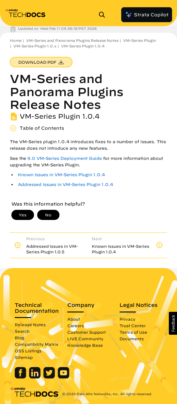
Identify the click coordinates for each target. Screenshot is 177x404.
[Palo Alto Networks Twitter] (49, 376)
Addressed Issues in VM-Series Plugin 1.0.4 (65, 184)
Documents (132, 338)
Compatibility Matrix (36, 344)
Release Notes (30, 324)
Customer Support (86, 332)
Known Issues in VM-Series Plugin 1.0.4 (61, 174)
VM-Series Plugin (139, 40)
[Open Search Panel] (104, 15)
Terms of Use (133, 332)
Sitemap (24, 357)
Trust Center (133, 325)
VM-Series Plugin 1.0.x (34, 46)
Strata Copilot (147, 15)
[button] (173, 323)
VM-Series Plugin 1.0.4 (83, 46)
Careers (75, 325)
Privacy (128, 319)
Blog (19, 337)
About (73, 319)
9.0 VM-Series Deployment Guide (64, 158)
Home (16, 40)
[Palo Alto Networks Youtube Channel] (63, 376)
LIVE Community (85, 338)
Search (22, 331)
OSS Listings (28, 350)
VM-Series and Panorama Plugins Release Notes (72, 40)
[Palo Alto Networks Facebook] (21, 376)
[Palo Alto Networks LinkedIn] (35, 376)
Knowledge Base (85, 345)
